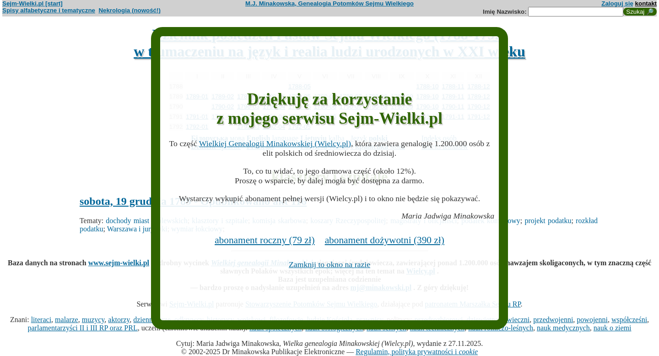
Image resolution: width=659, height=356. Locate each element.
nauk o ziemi (613, 328)
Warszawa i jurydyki (137, 229)
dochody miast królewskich (146, 221)
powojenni (592, 319)
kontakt (646, 3)
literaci (41, 319)
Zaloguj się (617, 3)
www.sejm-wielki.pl (118, 263)
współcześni (629, 319)
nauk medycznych (563, 328)
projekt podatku (547, 221)
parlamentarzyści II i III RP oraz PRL (83, 328)
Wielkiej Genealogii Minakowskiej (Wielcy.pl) (275, 143)
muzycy (93, 319)
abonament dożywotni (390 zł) (384, 240)
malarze (66, 319)
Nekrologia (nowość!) (129, 10)
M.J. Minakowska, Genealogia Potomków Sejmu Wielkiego (329, 3)
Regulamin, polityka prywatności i (417, 352)
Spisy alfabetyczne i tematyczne (48, 10)
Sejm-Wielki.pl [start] (32, 3)
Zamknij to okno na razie (329, 264)
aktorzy (119, 319)
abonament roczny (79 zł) (265, 240)
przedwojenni (553, 319)
